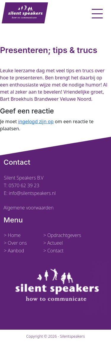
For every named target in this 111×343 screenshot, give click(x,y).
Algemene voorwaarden (29, 207)
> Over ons (15, 243)
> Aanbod (14, 250)
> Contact (53, 250)
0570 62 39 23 (24, 185)
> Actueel (53, 243)
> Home (12, 235)
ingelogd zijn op (36, 121)
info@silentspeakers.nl (32, 193)
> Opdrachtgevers (62, 235)
